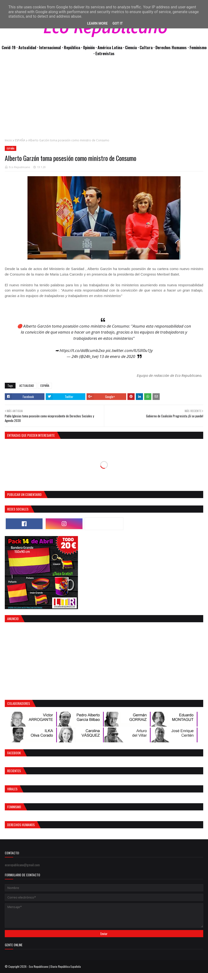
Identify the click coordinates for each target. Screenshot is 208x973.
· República (71, 47)
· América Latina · (110, 47)
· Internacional (49, 47)
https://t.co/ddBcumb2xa (82, 350)
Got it (117, 23)
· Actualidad (26, 47)
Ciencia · (132, 47)
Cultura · (147, 47)
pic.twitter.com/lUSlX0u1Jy (129, 350)
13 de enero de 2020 (117, 356)
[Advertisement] (104, 99)
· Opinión (88, 47)
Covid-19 (9, 47)
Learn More (97, 23)
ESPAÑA (20, 140)
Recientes (14, 770)
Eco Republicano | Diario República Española (55, 966)
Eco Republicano (19, 167)
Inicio (8, 140)
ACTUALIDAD (26, 385)
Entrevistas (105, 53)
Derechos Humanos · (172, 47)
